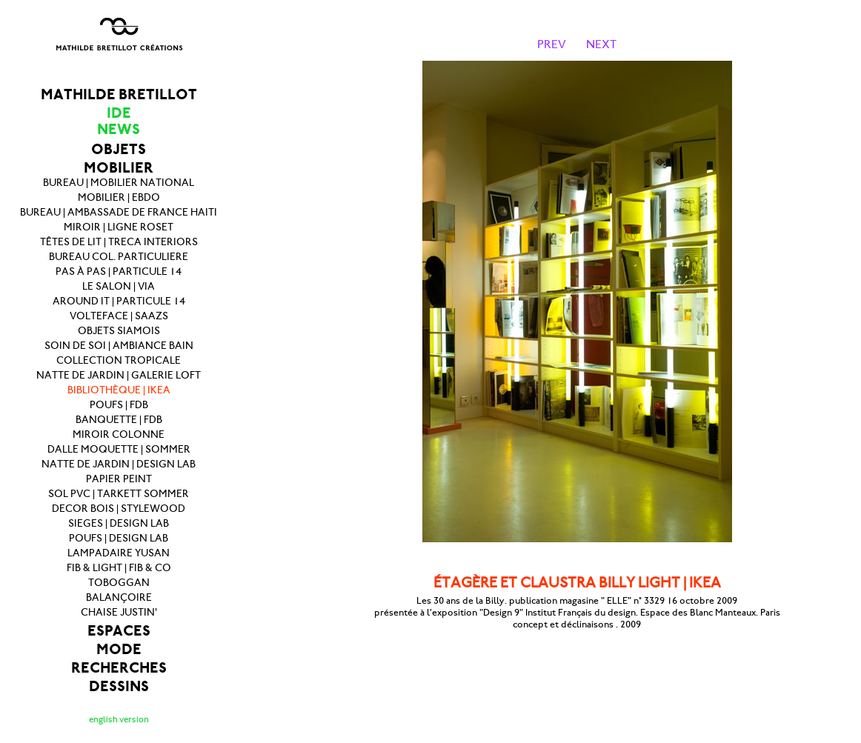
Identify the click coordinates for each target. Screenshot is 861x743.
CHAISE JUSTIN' (119, 612)
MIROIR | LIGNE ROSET (118, 227)
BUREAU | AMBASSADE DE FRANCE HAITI (118, 212)
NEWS (118, 129)
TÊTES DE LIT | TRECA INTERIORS (119, 242)
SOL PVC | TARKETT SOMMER (118, 493)
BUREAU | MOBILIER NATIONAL (118, 182)
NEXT (601, 44)
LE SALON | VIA (118, 286)
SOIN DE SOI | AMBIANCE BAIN (118, 345)
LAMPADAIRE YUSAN (118, 553)
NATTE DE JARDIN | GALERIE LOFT (118, 375)
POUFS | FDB (119, 405)
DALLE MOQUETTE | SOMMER (118, 449)
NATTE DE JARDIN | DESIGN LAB (118, 464)
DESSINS (119, 686)
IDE (119, 113)
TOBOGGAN (119, 582)
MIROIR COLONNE (118, 434)
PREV (551, 44)
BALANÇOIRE (119, 597)
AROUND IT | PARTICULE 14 (119, 301)
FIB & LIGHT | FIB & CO (119, 568)
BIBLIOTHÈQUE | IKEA (118, 390)
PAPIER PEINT (119, 479)
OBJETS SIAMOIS (119, 330)
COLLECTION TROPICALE (118, 360)
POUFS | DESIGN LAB (118, 538)
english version (119, 719)
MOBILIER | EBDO (119, 197)
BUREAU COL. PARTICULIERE (118, 256)
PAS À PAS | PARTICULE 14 (119, 271)
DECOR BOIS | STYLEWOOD (118, 508)
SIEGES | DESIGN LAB (118, 523)
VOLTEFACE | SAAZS (119, 316)
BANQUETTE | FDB (119, 419)
